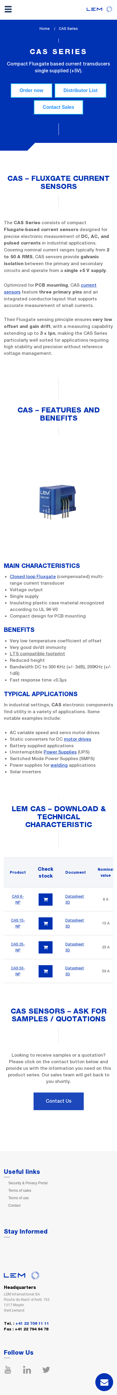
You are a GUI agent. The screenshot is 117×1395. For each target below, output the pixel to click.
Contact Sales (58, 107)
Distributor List (81, 90)
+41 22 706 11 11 (32, 1324)
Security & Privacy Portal (28, 1183)
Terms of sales (19, 1190)
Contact (14, 1205)
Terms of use (18, 1198)
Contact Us (59, 1101)
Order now (31, 90)
